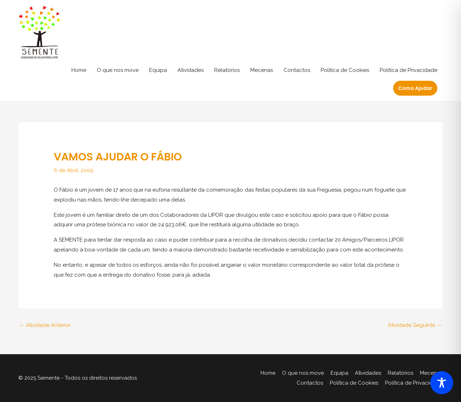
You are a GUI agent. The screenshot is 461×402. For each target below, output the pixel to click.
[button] (415, 88)
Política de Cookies (345, 70)
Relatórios (227, 70)
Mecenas (261, 70)
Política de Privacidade (408, 70)
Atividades (190, 70)
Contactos (297, 70)
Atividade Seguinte (415, 325)
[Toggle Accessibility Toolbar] (442, 382)
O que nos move (118, 70)
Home (78, 70)
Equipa (158, 70)
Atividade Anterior (45, 325)
